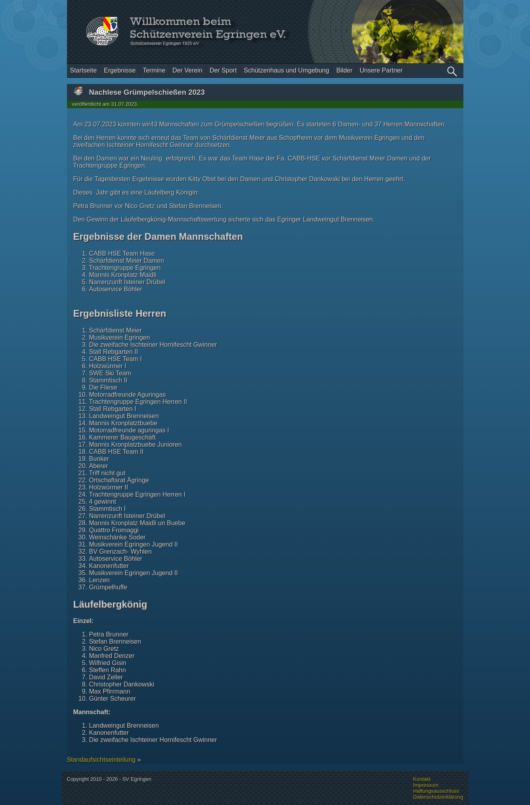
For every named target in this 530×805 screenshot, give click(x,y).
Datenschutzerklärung (438, 797)
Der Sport (223, 70)
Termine (154, 70)
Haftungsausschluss (436, 791)
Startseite (83, 70)
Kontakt (422, 779)
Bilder (344, 70)
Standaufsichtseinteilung (101, 759)
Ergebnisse (120, 70)
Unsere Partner (381, 70)
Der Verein (187, 70)
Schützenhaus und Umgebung (286, 70)
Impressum (425, 785)
